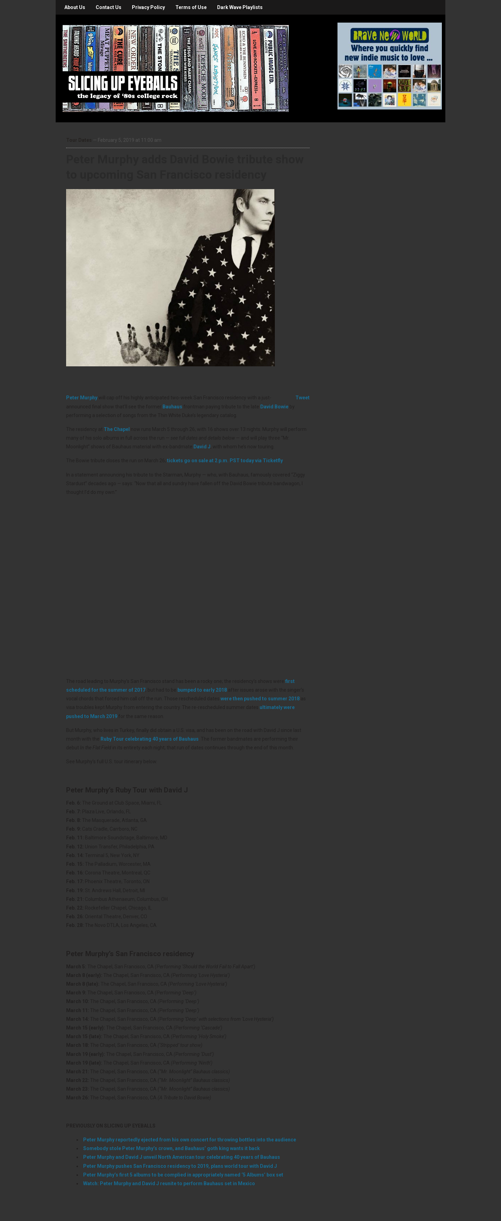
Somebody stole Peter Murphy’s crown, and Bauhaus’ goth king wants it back (171, 1148)
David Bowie (274, 406)
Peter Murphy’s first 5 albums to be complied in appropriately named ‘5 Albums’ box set (183, 1175)
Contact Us (108, 7)
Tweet (302, 397)
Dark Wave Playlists (240, 7)
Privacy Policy (148, 7)
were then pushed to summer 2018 (260, 698)
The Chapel (117, 429)
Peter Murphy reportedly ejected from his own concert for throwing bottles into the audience (189, 1139)
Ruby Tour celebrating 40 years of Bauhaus (150, 739)
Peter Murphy (81, 397)
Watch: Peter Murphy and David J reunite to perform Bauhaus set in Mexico (169, 1183)
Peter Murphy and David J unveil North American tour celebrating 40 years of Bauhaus (181, 1157)
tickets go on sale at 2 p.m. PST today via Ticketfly (225, 460)
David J (201, 446)
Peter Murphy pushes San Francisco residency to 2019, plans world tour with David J (180, 1166)
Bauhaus (172, 406)
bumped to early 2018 (202, 690)
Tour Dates (79, 140)
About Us (74, 7)
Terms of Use (191, 7)
